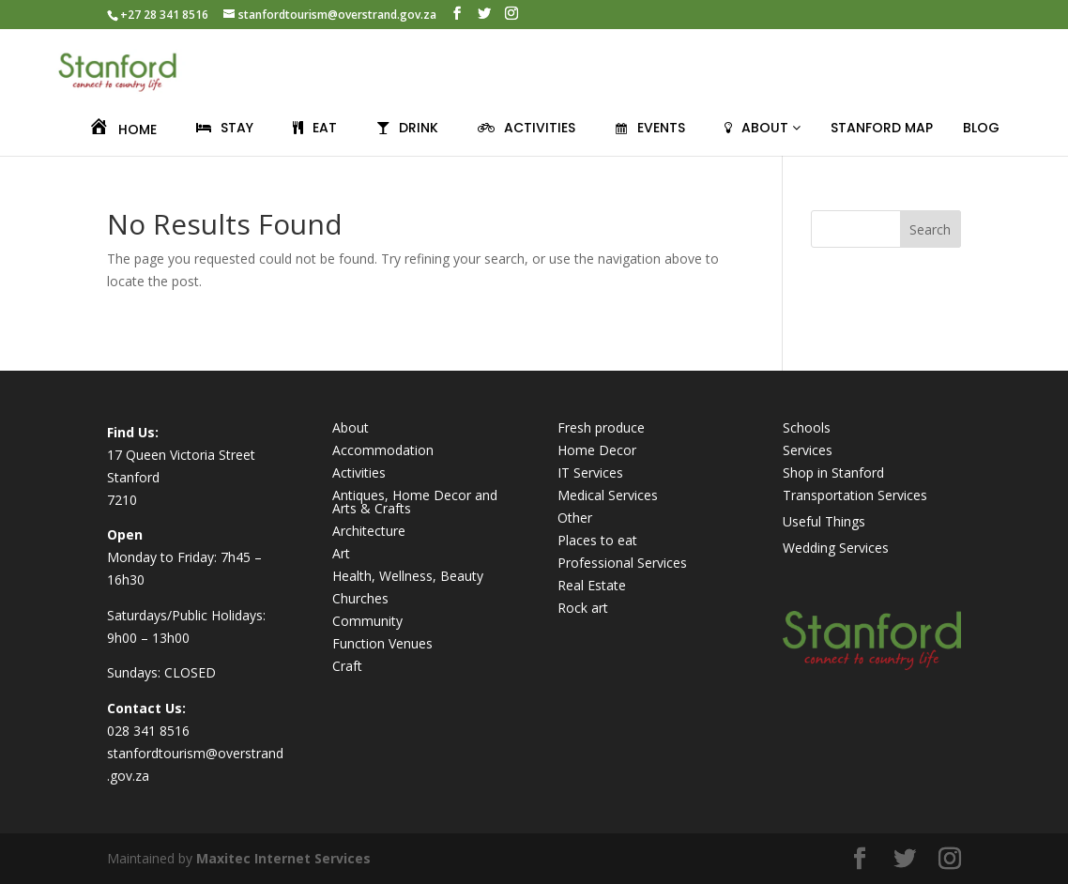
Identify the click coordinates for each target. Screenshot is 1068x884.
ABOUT (763, 127)
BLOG (981, 127)
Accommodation (383, 450)
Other (574, 517)
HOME (122, 130)
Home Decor (596, 450)
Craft (347, 666)
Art (341, 553)
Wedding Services (836, 547)
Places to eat (597, 540)
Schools (807, 427)
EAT (315, 127)
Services (807, 450)
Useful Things (824, 521)
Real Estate (591, 585)
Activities (359, 472)
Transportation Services (855, 495)
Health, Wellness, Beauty (407, 576)
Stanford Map (882, 127)
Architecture (368, 531)
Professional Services (622, 563)
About (350, 427)
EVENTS (650, 127)
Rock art (582, 608)
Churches (360, 598)
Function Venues (382, 643)
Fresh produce (601, 427)
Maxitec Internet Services (283, 858)
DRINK (407, 127)
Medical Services (607, 495)
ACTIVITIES (526, 127)
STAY (224, 127)
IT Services (590, 472)
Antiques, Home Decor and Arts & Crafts (414, 501)
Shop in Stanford (833, 472)
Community (367, 621)
